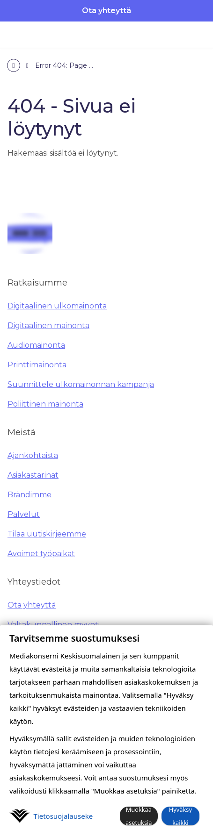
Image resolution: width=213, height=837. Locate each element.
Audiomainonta (36, 345)
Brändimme (29, 494)
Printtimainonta (36, 364)
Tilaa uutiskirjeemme (46, 533)
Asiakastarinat (33, 475)
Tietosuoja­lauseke (63, 816)
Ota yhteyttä (106, 10)
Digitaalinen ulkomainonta (57, 305)
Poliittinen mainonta (45, 404)
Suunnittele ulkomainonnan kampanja (80, 384)
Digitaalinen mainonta (48, 325)
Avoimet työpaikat (41, 553)
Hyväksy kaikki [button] (180, 816)
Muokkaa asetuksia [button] (138, 816)
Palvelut (23, 514)
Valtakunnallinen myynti (53, 624)
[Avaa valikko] (197, 35)
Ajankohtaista (32, 455)
